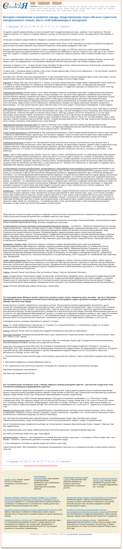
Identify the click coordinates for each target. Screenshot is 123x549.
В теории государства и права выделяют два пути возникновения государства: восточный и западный (87, 511)
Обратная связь (57, 2)
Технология (33, 10)
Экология (69, 10)
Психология (82, 8)
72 (49, 26)
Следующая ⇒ (65, 27)
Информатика (84, 6)
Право (77, 8)
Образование (52, 8)
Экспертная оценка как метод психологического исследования (92, 498)
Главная (33, 2)
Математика (112, 6)
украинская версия (85, 534)
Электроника (82, 10)
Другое (78, 6)
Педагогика (66, 8)
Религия (88, 8)
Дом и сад (65, 6)
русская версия (72, 534)
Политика (72, 8)
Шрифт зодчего (11, 480)
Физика (42, 10)
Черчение (64, 10)
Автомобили (41, 6)
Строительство (110, 8)
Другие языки (72, 6)
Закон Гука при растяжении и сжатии (81, 520)
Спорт (105, 8)
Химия (58, 10)
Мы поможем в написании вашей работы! (47, 465)
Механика (45, 8)
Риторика (93, 8)
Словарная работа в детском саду (18, 520)
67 (29, 26)
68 (33, 26)
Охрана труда (59, 8)
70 (41, 26)
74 (57, 26)
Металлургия (39, 8)
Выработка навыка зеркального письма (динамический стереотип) (31, 510)
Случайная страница (44, 2)
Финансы (54, 10)
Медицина (32, 8)
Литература (101, 6)
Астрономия (48, 6)
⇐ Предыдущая (13, 27)
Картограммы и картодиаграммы (41, 477)
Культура (95, 6)
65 (22, 26)
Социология (99, 8)
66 (26, 26)
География (59, 6)
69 (38, 26)
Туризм (38, 10)
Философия (48, 10)
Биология (54, 6)
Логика (107, 6)
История (90, 6)
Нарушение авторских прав (30, 465)
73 (53, 26)
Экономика (75, 10)
